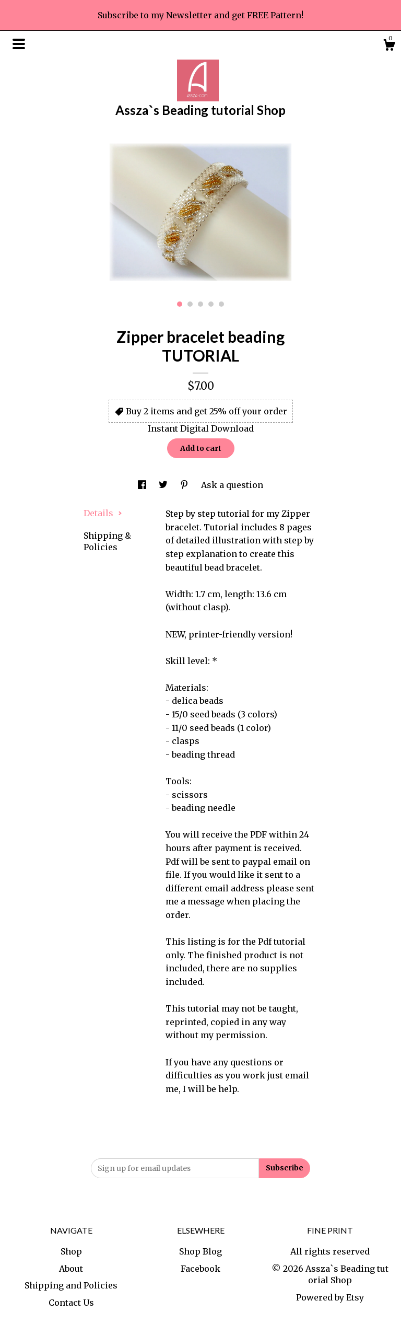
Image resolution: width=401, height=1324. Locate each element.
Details (103, 513)
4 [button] (211, 304)
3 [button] (200, 304)
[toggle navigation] (19, 44)
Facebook (200, 1268)
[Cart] (389, 46)
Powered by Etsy (330, 1297)
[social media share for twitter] (164, 485)
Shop (71, 1251)
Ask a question (232, 485)
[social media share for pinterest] (185, 485)
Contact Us (71, 1302)
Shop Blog (200, 1251)
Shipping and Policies (71, 1285)
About (71, 1268)
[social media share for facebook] (143, 485)
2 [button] (190, 304)
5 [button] (221, 304)
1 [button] (179, 304)
